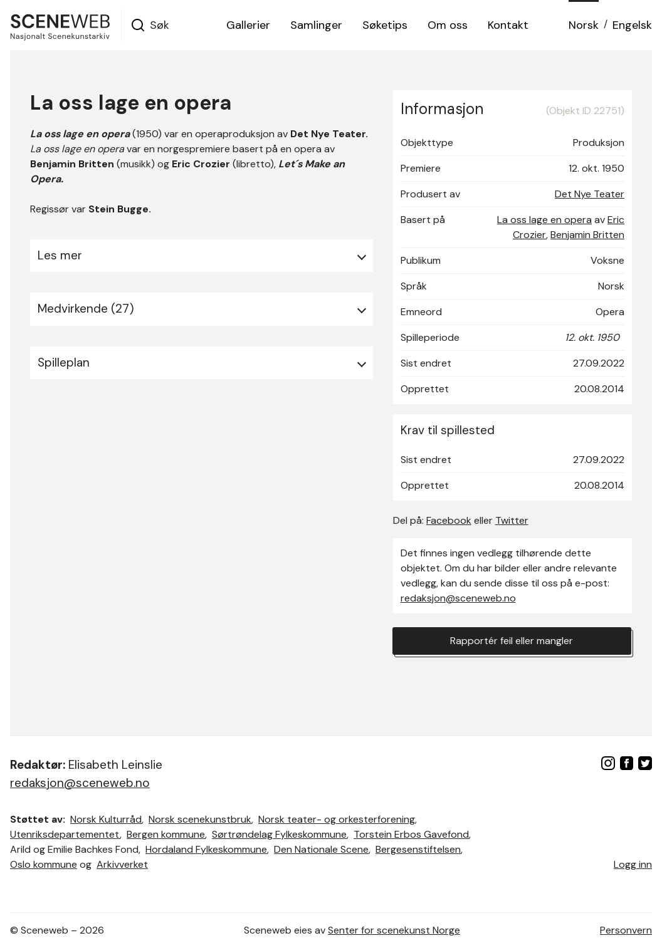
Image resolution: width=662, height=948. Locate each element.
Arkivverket (122, 864)
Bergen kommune (166, 834)
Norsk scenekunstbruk (200, 819)
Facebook (448, 520)
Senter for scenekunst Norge (394, 930)
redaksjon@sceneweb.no (458, 598)
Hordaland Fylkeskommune (206, 849)
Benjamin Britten (587, 234)
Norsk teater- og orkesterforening (336, 819)
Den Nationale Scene (321, 849)
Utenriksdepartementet (65, 834)
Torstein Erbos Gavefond (411, 834)
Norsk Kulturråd (106, 819)
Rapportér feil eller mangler (511, 640)
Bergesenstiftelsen (418, 849)
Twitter (511, 520)
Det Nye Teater (589, 194)
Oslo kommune (43, 864)
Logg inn (633, 864)
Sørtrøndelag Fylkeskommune (279, 834)
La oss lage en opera (544, 219)
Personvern (626, 930)
